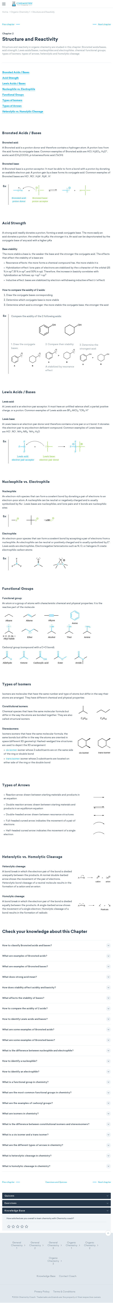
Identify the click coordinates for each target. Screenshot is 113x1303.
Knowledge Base (46, 1276)
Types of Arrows (11, 106)
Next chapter (104, 24)
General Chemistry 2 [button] (36, 1245)
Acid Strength (10, 78)
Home (5, 12)
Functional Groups (13, 95)
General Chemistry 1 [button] (18, 1245)
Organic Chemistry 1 (20, 12)
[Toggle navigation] (4, 4)
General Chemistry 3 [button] (55, 1245)
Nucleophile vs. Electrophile (18, 89)
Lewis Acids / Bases (13, 84)
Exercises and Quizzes (56, 1182)
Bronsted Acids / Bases (15, 72)
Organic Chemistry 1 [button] (73, 1245)
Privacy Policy (41, 1291)
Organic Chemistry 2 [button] (91, 1245)
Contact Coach (67, 1276)
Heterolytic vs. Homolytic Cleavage (22, 112)
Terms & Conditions (64, 1291)
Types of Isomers (12, 100)
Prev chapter (8, 24)
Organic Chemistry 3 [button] (55, 1261)
